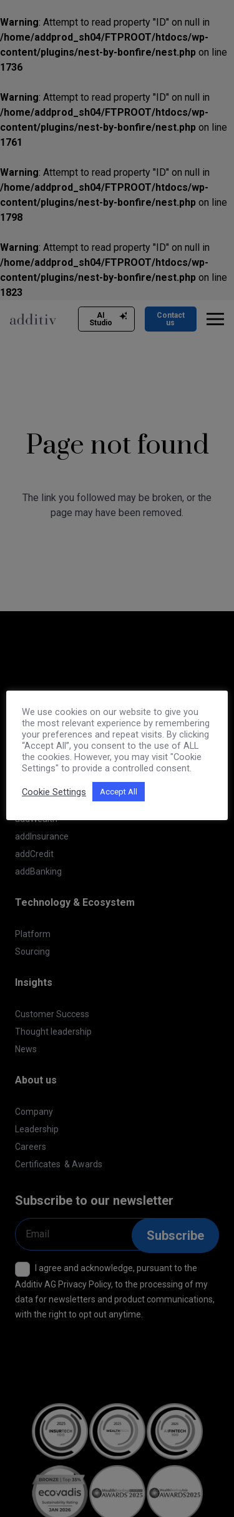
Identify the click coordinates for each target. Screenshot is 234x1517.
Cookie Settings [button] (54, 792)
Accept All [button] (118, 791)
